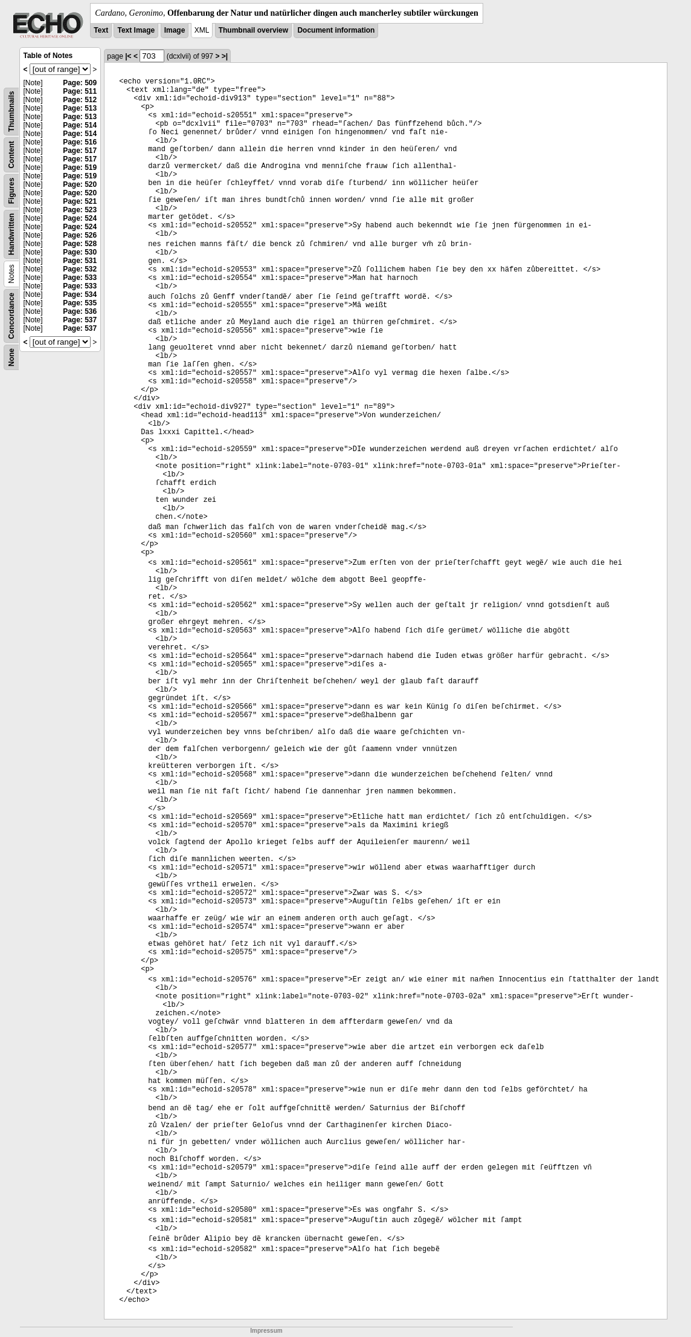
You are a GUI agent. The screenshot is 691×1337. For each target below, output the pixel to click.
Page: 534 (80, 294)
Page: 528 (80, 243)
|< (128, 56)
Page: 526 (80, 235)
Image (174, 30)
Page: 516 (80, 142)
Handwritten (11, 234)
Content (11, 154)
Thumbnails (11, 111)
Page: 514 (80, 125)
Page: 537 (80, 320)
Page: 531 (80, 260)
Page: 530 (80, 252)
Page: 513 (80, 108)
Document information (335, 30)
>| (225, 56)
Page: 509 (80, 83)
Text (101, 30)
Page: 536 (80, 311)
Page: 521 (80, 201)
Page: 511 (80, 91)
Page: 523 (80, 210)
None (11, 357)
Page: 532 (80, 269)
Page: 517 (80, 150)
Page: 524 (80, 218)
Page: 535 (80, 303)
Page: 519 (80, 167)
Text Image (136, 30)
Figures (11, 191)
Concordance (11, 316)
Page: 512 (80, 100)
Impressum (266, 1330)
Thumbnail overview (253, 30)
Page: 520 (80, 184)
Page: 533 (80, 277)
